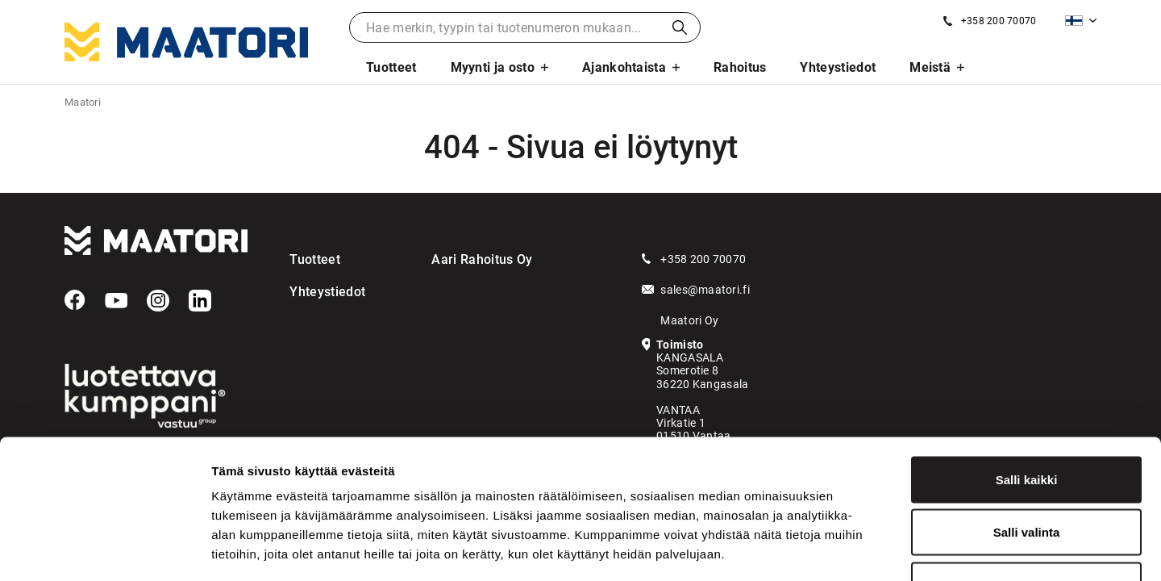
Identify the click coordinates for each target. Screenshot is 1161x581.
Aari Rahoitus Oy (481, 259)
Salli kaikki (1027, 369)
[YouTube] (116, 301)
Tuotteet (391, 67)
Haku (680, 27)
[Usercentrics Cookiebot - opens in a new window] (104, 549)
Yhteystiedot (838, 67)
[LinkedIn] (200, 301)
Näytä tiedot (862, 549)
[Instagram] (158, 301)
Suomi (1074, 20)
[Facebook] (74, 300)
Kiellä (1026, 475)
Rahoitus (740, 67)
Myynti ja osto (493, 67)
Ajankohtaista (624, 67)
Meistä (930, 67)
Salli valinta (1026, 422)
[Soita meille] (989, 21)
